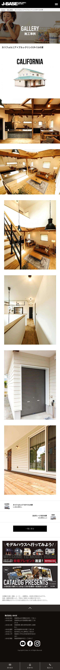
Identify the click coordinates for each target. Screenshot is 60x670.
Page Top (30, 608)
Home (3, 10)
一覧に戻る (30, 528)
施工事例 (10, 10)
